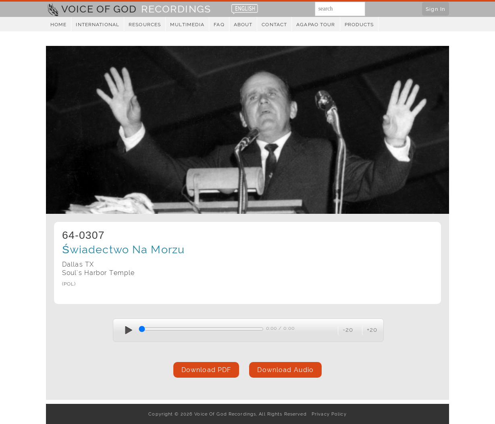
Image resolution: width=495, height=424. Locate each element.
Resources (145, 24)
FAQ (219, 24)
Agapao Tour (315, 24)
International (97, 24)
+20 (372, 329)
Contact (274, 24)
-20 (348, 329)
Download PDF (206, 370)
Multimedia (187, 24)
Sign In (435, 9)
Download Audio (285, 370)
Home (58, 24)
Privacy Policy (327, 414)
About (243, 24)
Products (359, 24)
